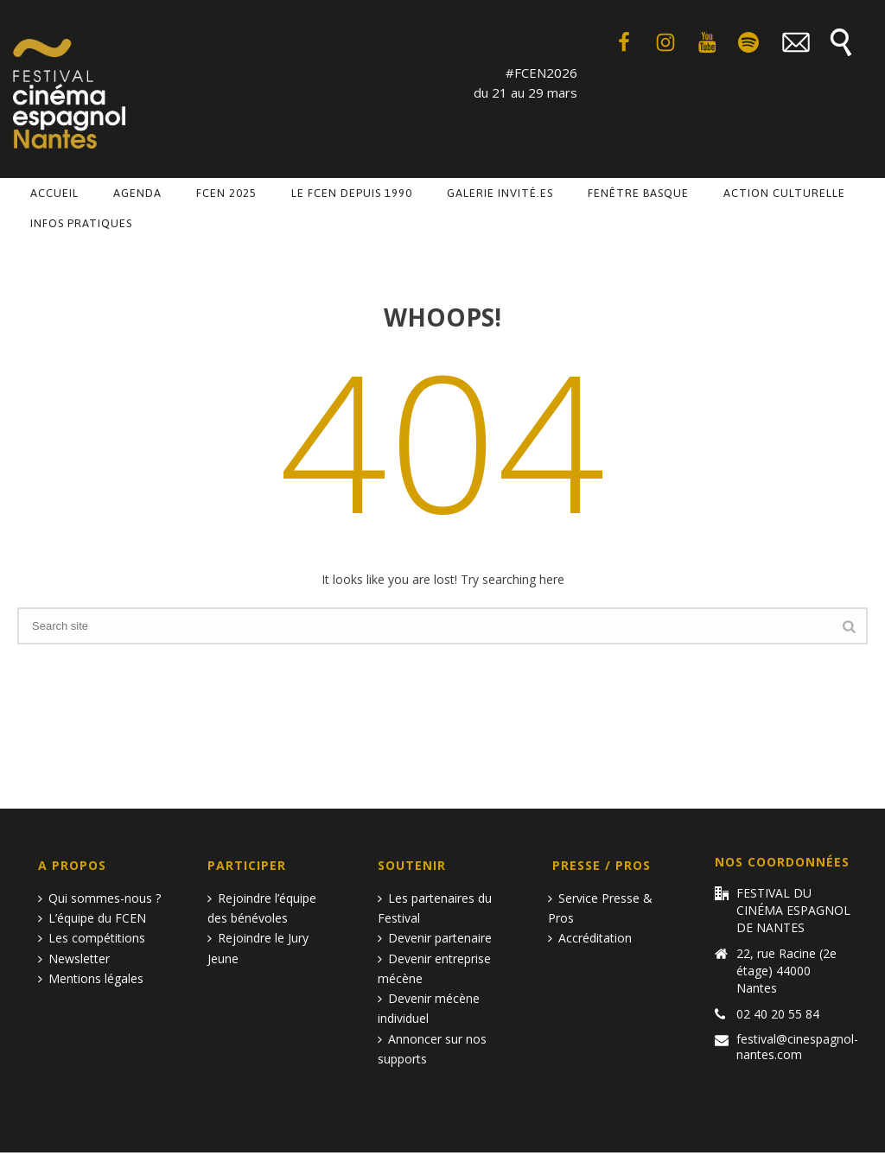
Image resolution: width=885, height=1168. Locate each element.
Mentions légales (90, 978)
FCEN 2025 (226, 193)
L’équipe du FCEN (92, 918)
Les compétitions (91, 938)
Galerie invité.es (500, 193)
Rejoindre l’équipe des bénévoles (261, 908)
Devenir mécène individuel (429, 1008)
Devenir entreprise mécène (434, 968)
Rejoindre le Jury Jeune (258, 948)
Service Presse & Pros (600, 908)
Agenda (137, 193)
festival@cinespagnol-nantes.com (797, 1047)
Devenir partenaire (435, 938)
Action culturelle (784, 193)
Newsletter (74, 958)
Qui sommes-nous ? (99, 898)
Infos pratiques (81, 223)
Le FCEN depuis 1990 (351, 193)
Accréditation (590, 938)
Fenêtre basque (638, 193)
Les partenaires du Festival (435, 908)
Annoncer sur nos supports (432, 1049)
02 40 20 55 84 (777, 1014)
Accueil (54, 193)
